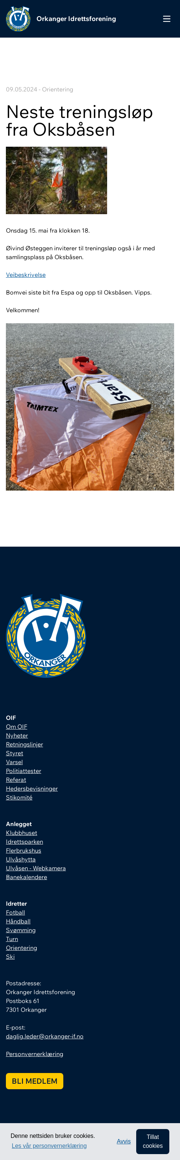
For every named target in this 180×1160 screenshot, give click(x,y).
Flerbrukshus (23, 850)
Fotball (15, 912)
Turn (12, 939)
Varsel (14, 762)
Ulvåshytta (21, 859)
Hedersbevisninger (32, 788)
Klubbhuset (21, 832)
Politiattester (23, 770)
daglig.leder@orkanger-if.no (45, 1036)
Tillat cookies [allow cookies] (153, 1141)
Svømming (21, 930)
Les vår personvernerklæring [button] (49, 1146)
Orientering (21, 947)
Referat (16, 779)
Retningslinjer (24, 744)
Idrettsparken (24, 841)
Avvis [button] (124, 1141)
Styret (14, 753)
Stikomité (19, 797)
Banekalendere (26, 877)
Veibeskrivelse (26, 274)
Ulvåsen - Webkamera (36, 868)
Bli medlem (34, 1081)
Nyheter (17, 735)
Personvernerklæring (34, 1054)
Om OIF (16, 726)
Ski (10, 956)
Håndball (18, 921)
